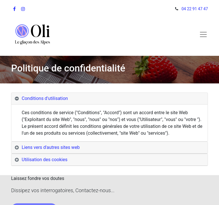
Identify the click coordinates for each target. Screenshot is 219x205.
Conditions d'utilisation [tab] (45, 98)
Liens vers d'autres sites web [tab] (51, 147)
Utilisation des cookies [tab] (44, 159)
